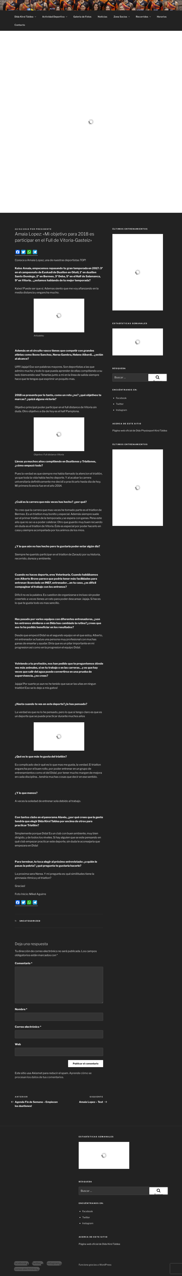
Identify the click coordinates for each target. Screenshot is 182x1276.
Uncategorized (30, 921)
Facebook (121, 398)
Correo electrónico (28, 1026)
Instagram (121, 409)
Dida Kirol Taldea (25, 16)
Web (18, 1044)
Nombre (21, 1009)
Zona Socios (122, 16)
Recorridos (143, 16)
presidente (44, 229)
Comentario (23, 963)
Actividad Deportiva (55, 16)
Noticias (102, 16)
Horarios (161, 16)
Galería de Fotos (82, 16)
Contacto (19, 24)
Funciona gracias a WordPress (95, 1264)
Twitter (120, 403)
